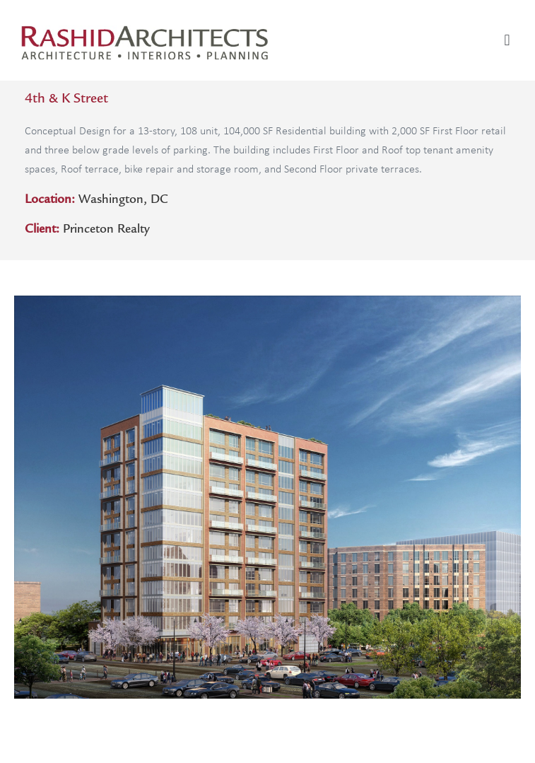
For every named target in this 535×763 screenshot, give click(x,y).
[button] (507, 40)
